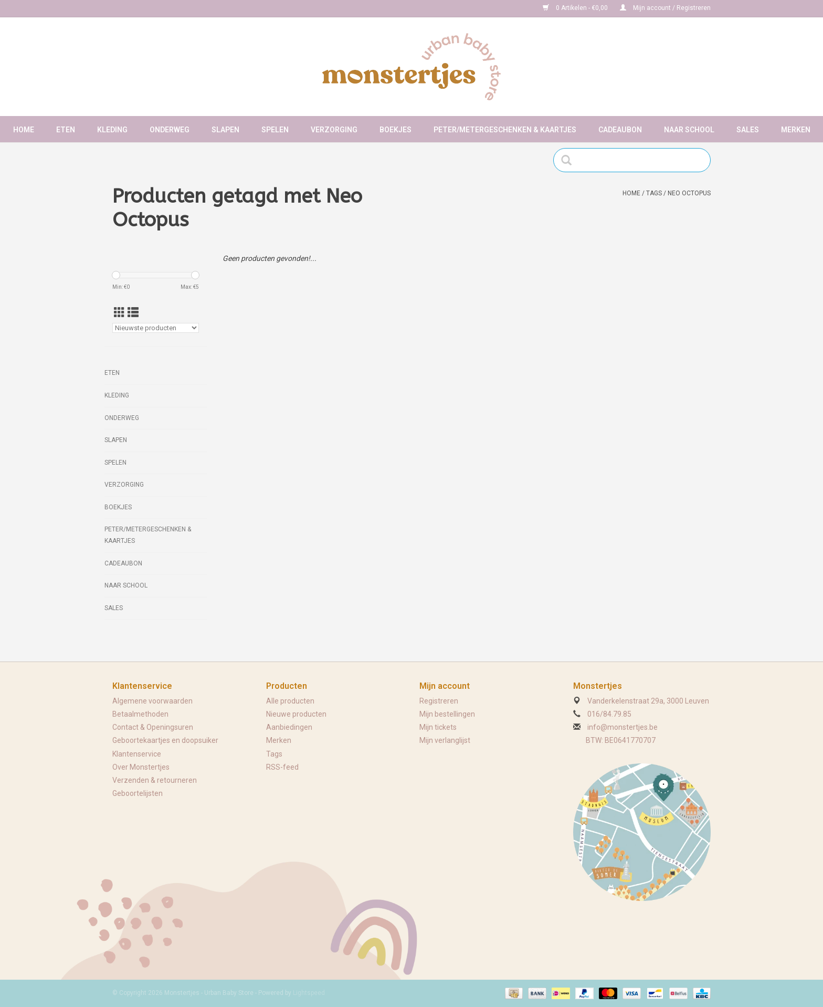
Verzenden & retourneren (154, 780)
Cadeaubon (620, 129)
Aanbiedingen (289, 727)
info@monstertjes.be (622, 727)
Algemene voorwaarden (152, 701)
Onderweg (169, 129)
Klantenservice (136, 754)
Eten (65, 129)
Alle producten (290, 701)
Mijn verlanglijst (444, 740)
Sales (747, 129)
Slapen (225, 129)
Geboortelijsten (137, 793)
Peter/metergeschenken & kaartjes (505, 129)
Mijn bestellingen (447, 714)
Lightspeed (309, 992)
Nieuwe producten (296, 714)
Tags (654, 193)
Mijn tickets (438, 727)
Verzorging (334, 129)
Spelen (275, 129)
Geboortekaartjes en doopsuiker (165, 740)
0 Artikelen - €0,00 (576, 8)
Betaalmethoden (140, 714)
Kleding (112, 129)
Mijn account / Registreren (665, 8)
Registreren (438, 701)
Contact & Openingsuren (152, 727)
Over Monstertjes (141, 767)
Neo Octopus (689, 193)
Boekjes (395, 129)
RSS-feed (282, 767)
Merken (795, 129)
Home (23, 129)
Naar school (689, 129)
